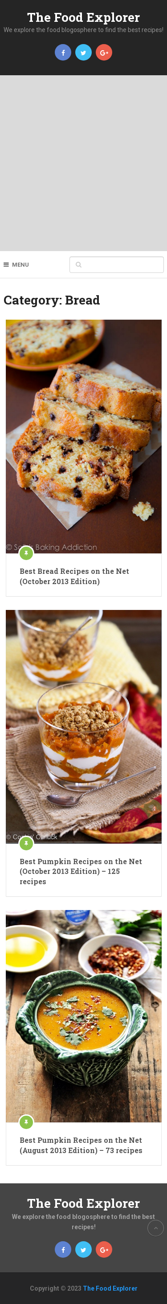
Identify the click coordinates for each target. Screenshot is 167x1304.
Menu (20, 264)
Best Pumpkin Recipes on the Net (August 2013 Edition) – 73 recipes (81, 1144)
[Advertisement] (83, 163)
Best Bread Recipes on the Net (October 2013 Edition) (74, 575)
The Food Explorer (83, 17)
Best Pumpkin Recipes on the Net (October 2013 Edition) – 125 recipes (81, 871)
